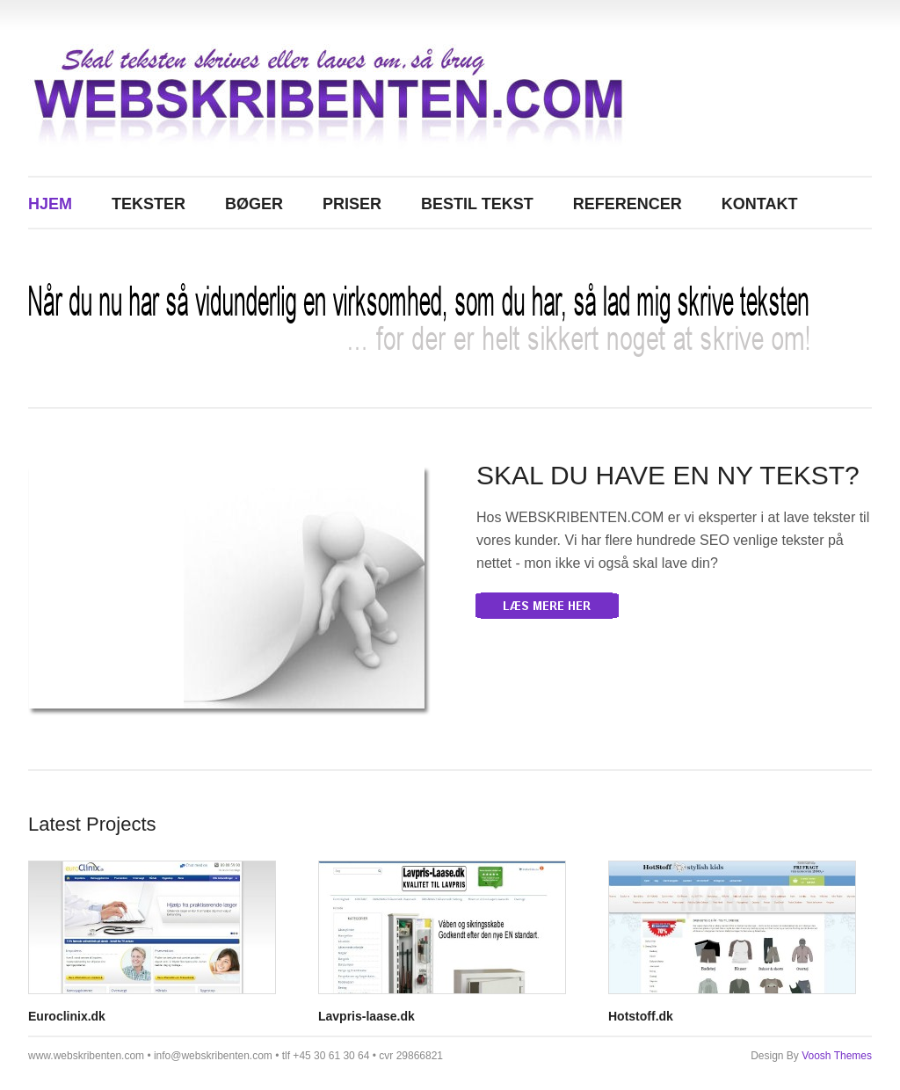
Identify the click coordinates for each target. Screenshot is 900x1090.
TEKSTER (148, 204)
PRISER (352, 204)
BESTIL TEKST (477, 204)
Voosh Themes (837, 1056)
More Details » (547, 605)
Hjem (50, 204)
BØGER (254, 204)
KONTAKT (760, 204)
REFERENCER (627, 204)
